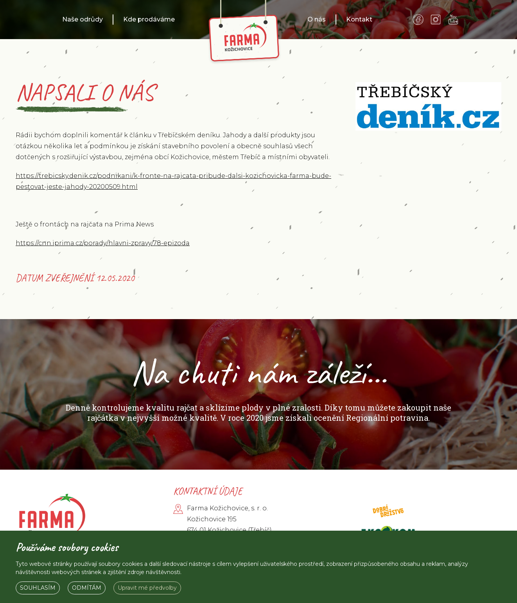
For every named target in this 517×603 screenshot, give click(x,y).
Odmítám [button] (86, 587)
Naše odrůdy (82, 19)
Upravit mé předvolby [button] (147, 587)
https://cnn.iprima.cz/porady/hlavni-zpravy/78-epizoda (103, 243)
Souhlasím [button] (38, 587)
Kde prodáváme (149, 19)
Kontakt (359, 19)
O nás (316, 19)
